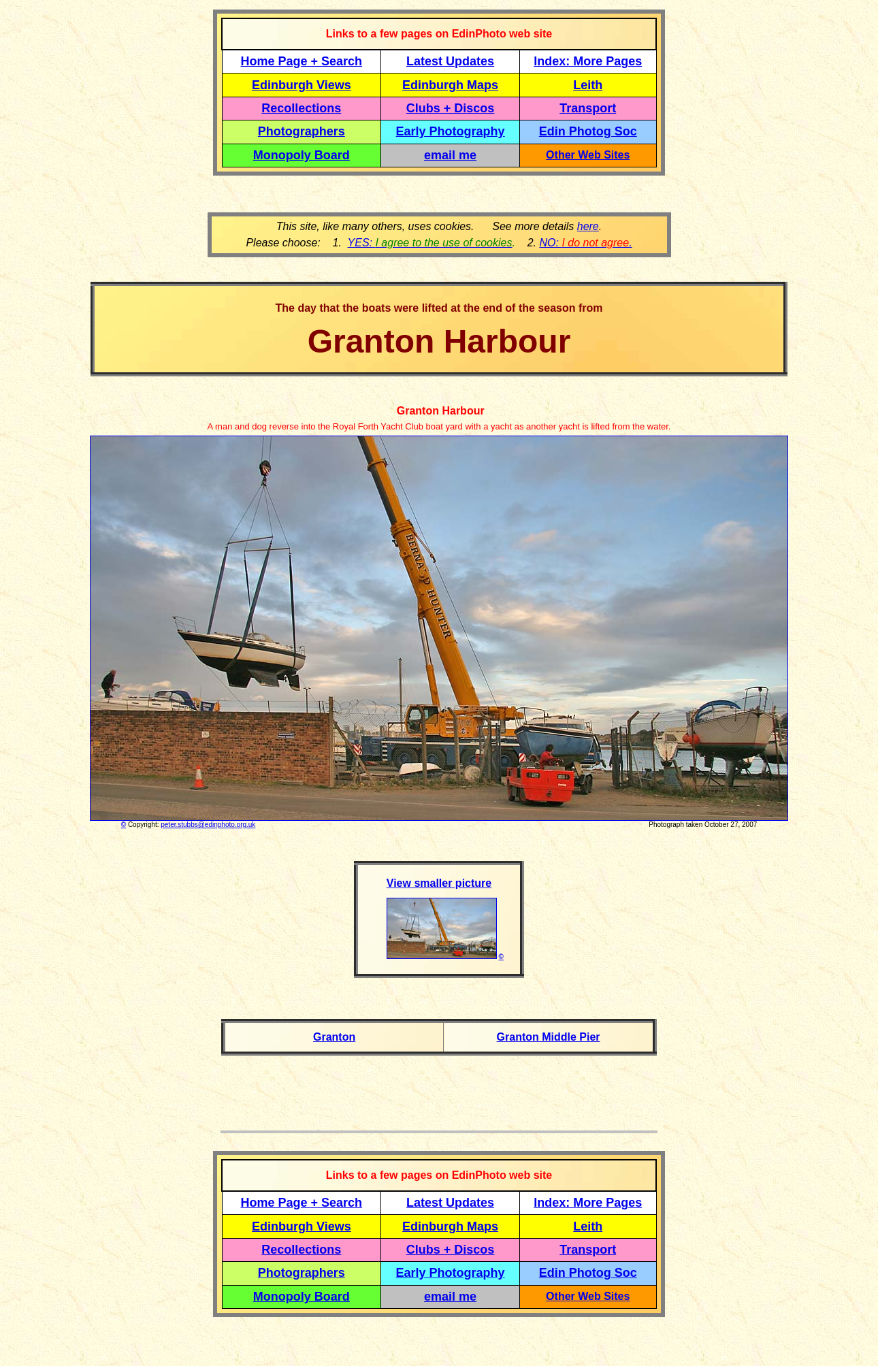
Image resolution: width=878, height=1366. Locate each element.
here (588, 226)
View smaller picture (439, 883)
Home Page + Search (302, 61)
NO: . (585, 242)
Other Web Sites (588, 155)
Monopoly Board (301, 155)
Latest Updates (450, 61)
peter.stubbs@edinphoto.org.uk (208, 824)
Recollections (301, 108)
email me (450, 155)
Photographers (301, 131)
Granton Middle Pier (548, 1037)
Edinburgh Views (301, 85)
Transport (587, 108)
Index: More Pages (588, 61)
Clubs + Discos (450, 108)
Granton (334, 1037)
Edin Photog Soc (588, 131)
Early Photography (450, 131)
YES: (430, 242)
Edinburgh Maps (450, 85)
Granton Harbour (438, 411)
